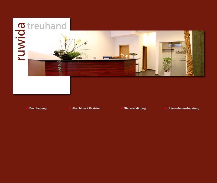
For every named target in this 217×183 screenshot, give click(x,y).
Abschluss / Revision (85, 108)
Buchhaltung (36, 108)
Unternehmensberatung (181, 108)
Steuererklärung (133, 108)
